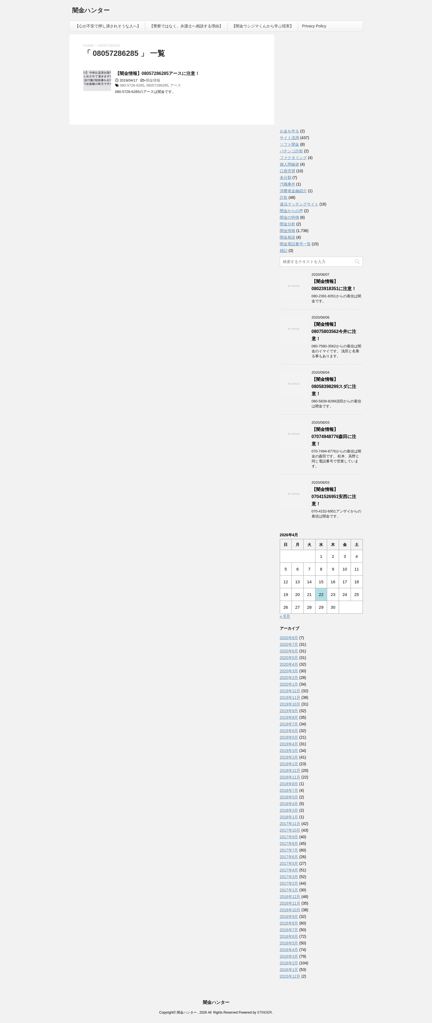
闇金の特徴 (289, 217)
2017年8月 (289, 843)
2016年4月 (289, 949)
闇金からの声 (291, 211)
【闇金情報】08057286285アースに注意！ (157, 73)
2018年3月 (289, 810)
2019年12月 (290, 691)
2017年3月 (289, 876)
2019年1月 (289, 764)
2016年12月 (290, 896)
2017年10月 (290, 830)
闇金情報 (153, 80)
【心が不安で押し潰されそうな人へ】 (108, 26)
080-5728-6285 (132, 85)
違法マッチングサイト (299, 204)
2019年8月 (289, 717)
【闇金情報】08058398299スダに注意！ (334, 386)
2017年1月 (289, 890)
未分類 (285, 177)
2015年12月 (290, 976)
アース (175, 85)
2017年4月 (289, 870)
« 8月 (285, 616)
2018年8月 (289, 784)
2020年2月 (289, 677)
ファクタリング (293, 157)
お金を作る (289, 131)
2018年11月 (290, 777)
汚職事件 (287, 184)
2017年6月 (289, 857)
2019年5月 (289, 737)
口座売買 (287, 171)
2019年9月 (289, 711)
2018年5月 (289, 797)
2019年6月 (289, 730)
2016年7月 (289, 930)
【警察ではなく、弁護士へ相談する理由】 (186, 26)
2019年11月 (290, 697)
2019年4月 (289, 744)
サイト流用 (289, 138)
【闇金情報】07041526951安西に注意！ (334, 496)
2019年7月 (289, 724)
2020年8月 (289, 638)
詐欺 (284, 197)
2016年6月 (289, 936)
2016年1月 (289, 969)
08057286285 (157, 85)
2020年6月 (289, 651)
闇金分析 (287, 224)
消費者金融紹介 (293, 191)
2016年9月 (289, 916)
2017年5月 (289, 863)
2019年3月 (289, 750)
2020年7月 (289, 644)
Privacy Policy (314, 26)
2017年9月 (289, 837)
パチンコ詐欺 (291, 151)
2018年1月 (289, 817)
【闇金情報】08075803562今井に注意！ (334, 331)
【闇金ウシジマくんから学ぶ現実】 (263, 26)
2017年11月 (290, 823)
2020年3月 (289, 671)
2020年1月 (289, 684)
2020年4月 (289, 664)
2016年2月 (289, 963)
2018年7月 (289, 790)
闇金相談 (287, 237)
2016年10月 (290, 910)
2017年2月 (289, 883)
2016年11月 (290, 903)
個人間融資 (289, 164)
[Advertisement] (321, 83)
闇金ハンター (91, 11)
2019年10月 (290, 704)
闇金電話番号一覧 (295, 244)
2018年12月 (290, 770)
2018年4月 (289, 803)
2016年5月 (289, 943)
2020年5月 (289, 657)
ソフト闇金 (289, 144)
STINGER (264, 1012)
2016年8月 (289, 923)
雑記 (284, 250)
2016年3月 (289, 956)
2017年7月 (289, 850)
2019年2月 (289, 757)
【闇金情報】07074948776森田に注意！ (334, 436)
